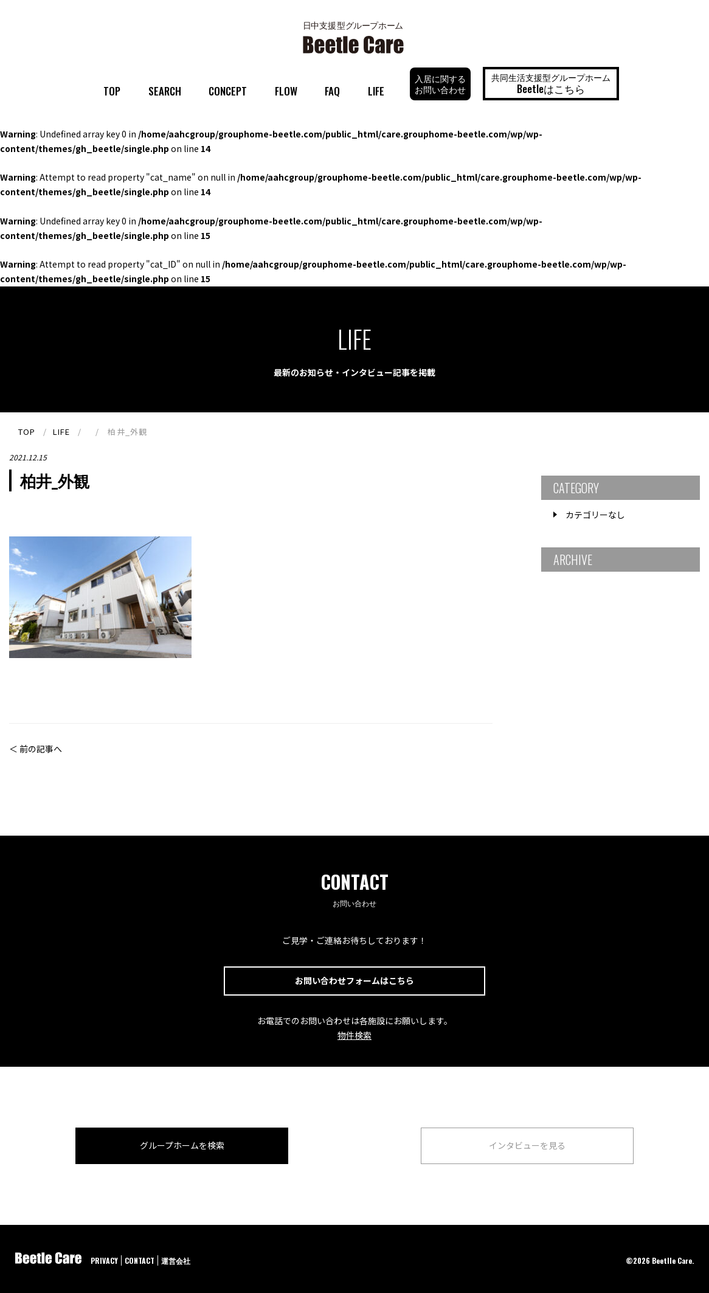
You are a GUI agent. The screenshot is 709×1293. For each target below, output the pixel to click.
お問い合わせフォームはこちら (354, 980)
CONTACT (139, 1260)
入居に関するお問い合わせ (440, 83)
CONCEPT (228, 91)
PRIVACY (104, 1260)
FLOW (286, 91)
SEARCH (164, 91)
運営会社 (175, 1260)
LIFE (376, 91)
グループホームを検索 (182, 1145)
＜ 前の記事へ (35, 749)
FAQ (332, 91)
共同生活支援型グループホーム (550, 83)
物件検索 (354, 1035)
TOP (111, 91)
